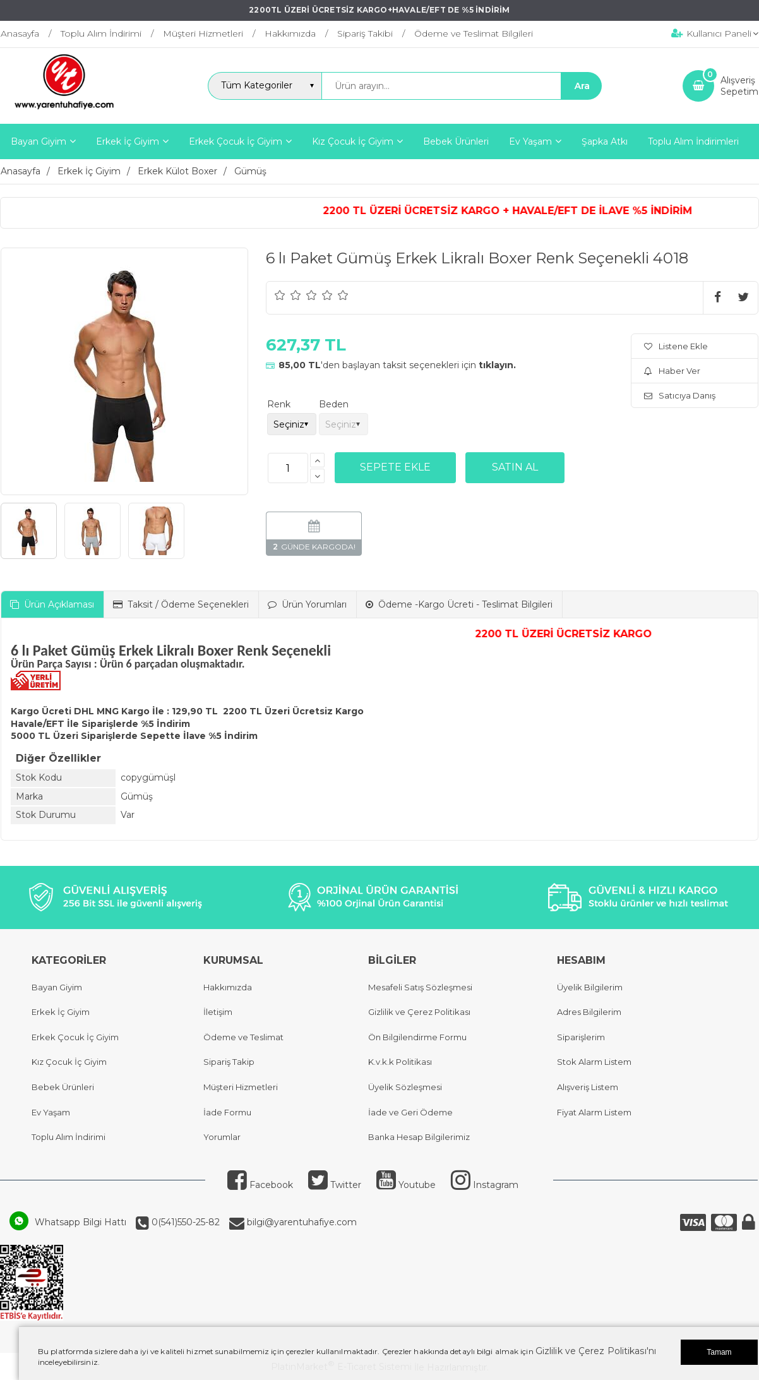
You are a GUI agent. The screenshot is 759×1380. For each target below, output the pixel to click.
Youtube (406, 1185)
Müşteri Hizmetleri (240, 1087)
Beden (334, 404)
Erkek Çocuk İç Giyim (75, 1037)
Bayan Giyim (57, 987)
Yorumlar (222, 1137)
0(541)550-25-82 (184, 1222)
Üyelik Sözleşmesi (405, 1087)
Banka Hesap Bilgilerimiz (419, 1137)
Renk (278, 404)
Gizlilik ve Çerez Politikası (419, 1012)
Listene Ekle (676, 346)
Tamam (719, 1352)
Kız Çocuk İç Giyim (69, 1062)
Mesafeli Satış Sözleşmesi (420, 987)
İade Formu (227, 1112)
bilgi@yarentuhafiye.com (300, 1222)
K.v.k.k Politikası (400, 1062)
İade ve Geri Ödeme (410, 1112)
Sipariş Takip (228, 1062)
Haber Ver (672, 371)
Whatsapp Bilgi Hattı (80, 1222)
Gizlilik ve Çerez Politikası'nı (595, 1351)
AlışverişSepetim (739, 86)
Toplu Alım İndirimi (68, 1137)
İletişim (217, 1012)
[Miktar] (288, 468)
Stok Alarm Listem (594, 1062)
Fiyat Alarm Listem (594, 1112)
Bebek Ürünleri (63, 1087)
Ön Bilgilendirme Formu (417, 1037)
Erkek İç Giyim (61, 1012)
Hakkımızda (227, 987)
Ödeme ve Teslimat (243, 1037)
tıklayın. (497, 365)
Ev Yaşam (51, 1112)
